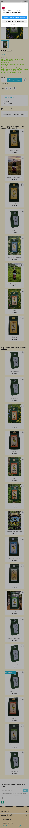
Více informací (14, 25)
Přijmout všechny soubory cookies (14, 17)
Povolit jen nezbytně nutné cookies (14, 21)
